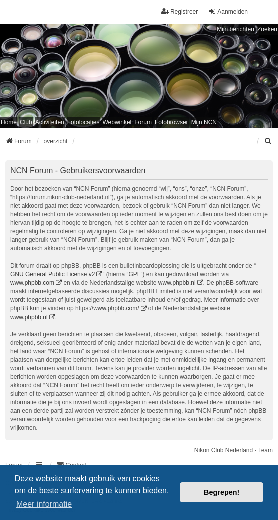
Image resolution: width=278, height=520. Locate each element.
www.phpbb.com (32, 282)
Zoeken (267, 29)
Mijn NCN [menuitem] (204, 122)
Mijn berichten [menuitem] (235, 29)
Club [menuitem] (26, 122)
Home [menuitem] (9, 122)
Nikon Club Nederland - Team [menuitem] (233, 450)
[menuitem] (268, 141)
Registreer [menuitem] (179, 11)
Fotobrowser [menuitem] (171, 122)
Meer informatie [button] (44, 504)
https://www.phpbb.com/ (107, 308)
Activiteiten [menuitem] (49, 122)
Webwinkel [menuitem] (116, 122)
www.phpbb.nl (177, 282)
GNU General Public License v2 (52, 274)
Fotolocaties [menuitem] (83, 122)
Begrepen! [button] (221, 492)
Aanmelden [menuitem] (228, 11)
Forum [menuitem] (143, 122)
